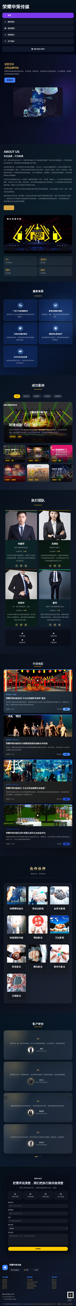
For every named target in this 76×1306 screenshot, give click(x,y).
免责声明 (70, 1304)
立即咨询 (9, 208)
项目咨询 (54, 1288)
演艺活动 (26, 396)
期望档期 (10, 1210)
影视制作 (36, 396)
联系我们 (4, 1286)
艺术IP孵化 (30, 1280)
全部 (17, 396)
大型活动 (47, 396)
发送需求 (38, 1249)
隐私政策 (59, 1304)
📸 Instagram (15, 1270)
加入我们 (54, 1286)
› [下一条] (70, 1097)
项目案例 (4, 1280)
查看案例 (10, 80)
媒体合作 (54, 1282)
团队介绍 (4, 1288)
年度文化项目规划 (32, 1286)
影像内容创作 (30, 1288)
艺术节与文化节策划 (32, 1282)
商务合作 (54, 1280)
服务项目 (4, 1282)
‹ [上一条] (5, 1097)
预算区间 (10, 1202)
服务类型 (10, 1225)
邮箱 (9, 1217)
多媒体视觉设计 (31, 1284)
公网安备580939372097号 (49, 1304)
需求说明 (10, 1232)
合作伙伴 (4, 1284)
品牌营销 (57, 396)
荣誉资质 (54, 1284)
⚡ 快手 (26, 1270)
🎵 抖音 (35, 1270)
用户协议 (64, 1304)
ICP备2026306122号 (38, 1304)
